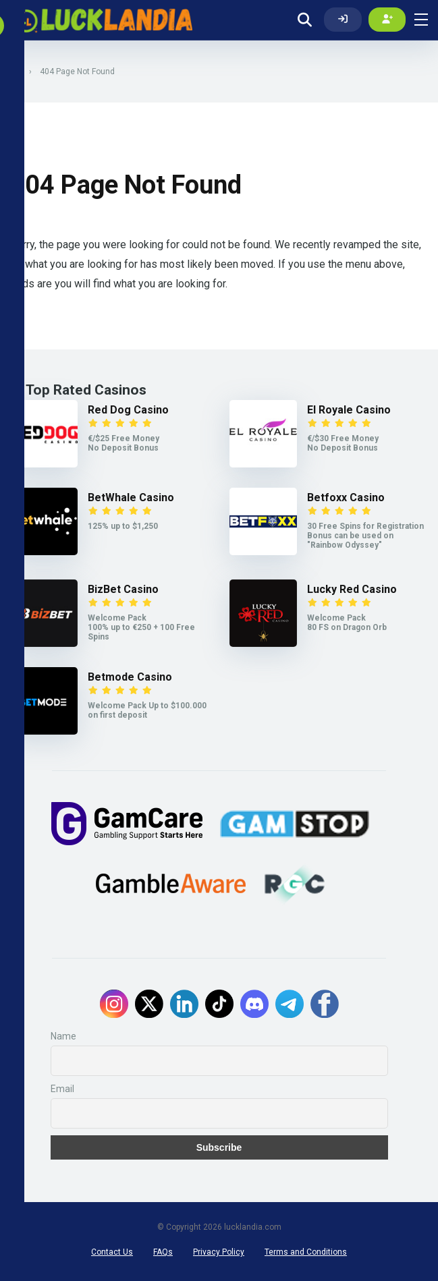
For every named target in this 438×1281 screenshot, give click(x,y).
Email (62, 1088)
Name (63, 1036)
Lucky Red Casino (352, 589)
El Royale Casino (349, 409)
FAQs (163, 1252)
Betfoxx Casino (346, 497)
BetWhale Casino (131, 497)
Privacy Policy (218, 1252)
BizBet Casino (123, 589)
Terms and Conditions (306, 1252)
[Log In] (343, 19)
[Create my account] (387, 19)
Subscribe (219, 1147)
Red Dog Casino (128, 409)
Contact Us (112, 1252)
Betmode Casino (130, 677)
